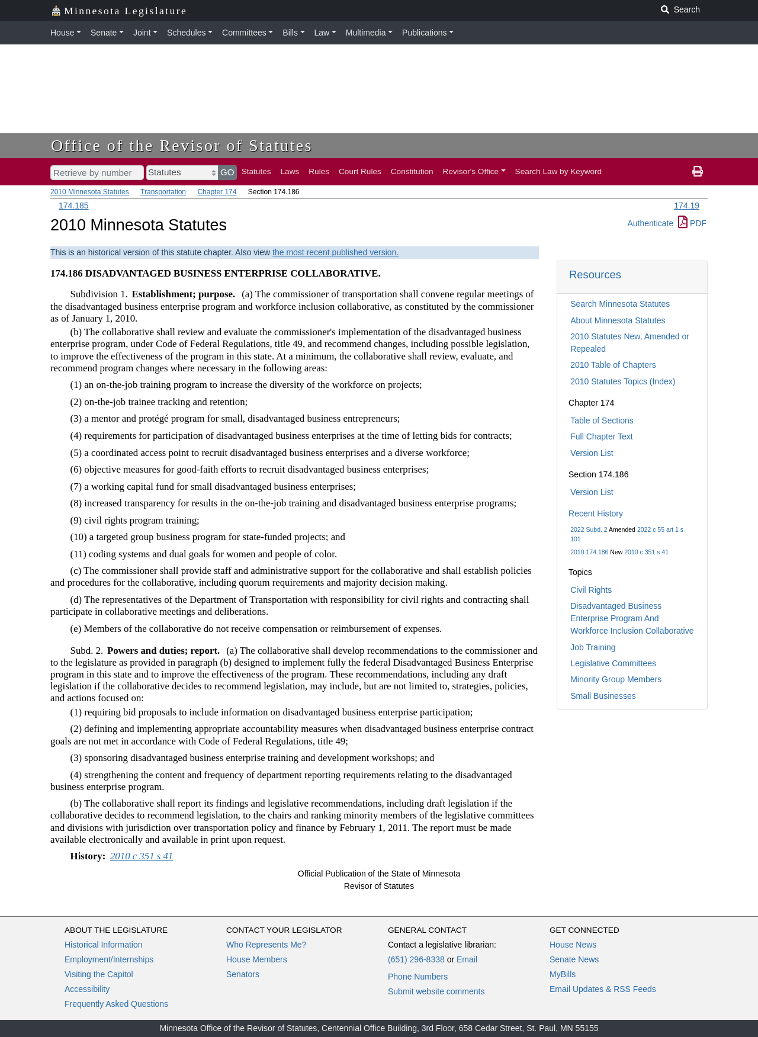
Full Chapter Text (601, 436)
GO (227, 172)
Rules (319, 171)
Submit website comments (436, 991)
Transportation (163, 192)
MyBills (563, 974)
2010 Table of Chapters (613, 365)
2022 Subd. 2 (588, 529)
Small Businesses (603, 696)
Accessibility (87, 989)
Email (467, 959)
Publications (424, 32)
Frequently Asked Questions (116, 1004)
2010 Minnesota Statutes (89, 192)
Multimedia (366, 32)
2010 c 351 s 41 (646, 552)
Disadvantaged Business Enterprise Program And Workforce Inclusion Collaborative (631, 618)
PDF (692, 223)
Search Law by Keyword (558, 171)
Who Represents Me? (266, 944)
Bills (290, 32)
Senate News (574, 959)
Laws (290, 171)
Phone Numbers (418, 976)
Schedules (186, 32)
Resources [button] (595, 274)
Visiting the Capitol (99, 974)
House (62, 32)
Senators (242, 974)
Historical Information (104, 944)
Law (322, 32)
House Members (256, 959)
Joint (142, 32)
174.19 (686, 205)
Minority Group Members (615, 679)
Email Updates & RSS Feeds (603, 989)
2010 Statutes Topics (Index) (622, 381)
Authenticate (650, 223)
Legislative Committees (613, 663)
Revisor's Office (471, 171)
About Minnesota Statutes (617, 320)
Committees (244, 32)
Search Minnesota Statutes (620, 304)
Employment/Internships (109, 959)
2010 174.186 (589, 552)
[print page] (698, 172)
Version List (591, 453)
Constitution (412, 171)
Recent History (595, 513)
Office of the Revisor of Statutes (182, 145)
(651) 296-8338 (416, 959)
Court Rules (360, 171)
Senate (104, 32)
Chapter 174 (216, 192)
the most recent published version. (335, 252)
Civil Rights (591, 590)
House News (573, 944)
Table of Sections (602, 420)
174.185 (74, 205)
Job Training (592, 647)
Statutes (256, 171)
